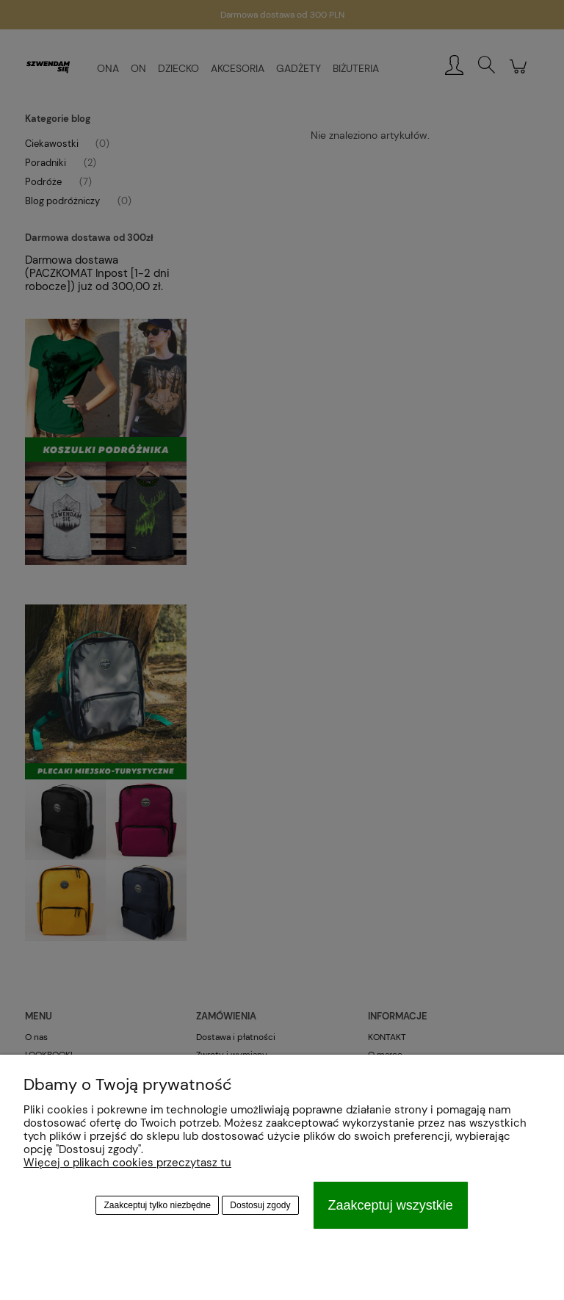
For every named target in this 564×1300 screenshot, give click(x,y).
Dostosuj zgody (260, 1205)
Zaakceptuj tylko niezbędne (157, 1205)
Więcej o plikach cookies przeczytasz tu (127, 1162)
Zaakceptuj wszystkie (390, 1205)
